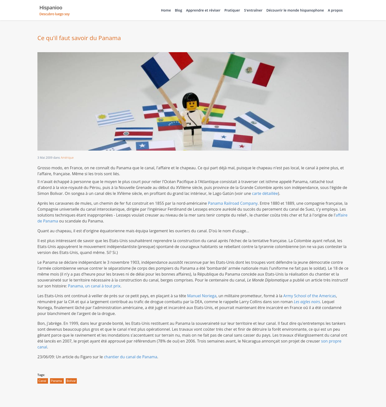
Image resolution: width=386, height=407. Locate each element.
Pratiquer (232, 10)
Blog (178, 10)
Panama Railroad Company (233, 203)
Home (166, 10)
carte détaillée (265, 193)
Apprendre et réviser (203, 10)
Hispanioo (54, 10)
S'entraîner (253, 10)
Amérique (67, 158)
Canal (42, 381)
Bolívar (71, 381)
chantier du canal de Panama (130, 357)
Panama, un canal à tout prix (94, 286)
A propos (335, 10)
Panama (57, 381)
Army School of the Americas (309, 295)
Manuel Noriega (201, 295)
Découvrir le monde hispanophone (295, 10)
